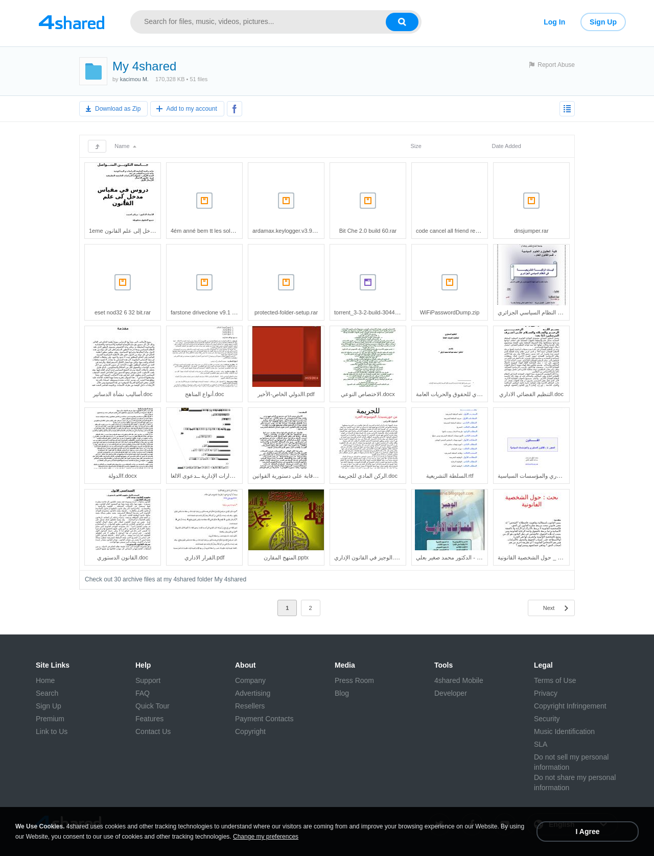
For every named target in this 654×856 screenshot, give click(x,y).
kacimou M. (134, 79)
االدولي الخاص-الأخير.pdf (286, 394)
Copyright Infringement (570, 706)
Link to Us (51, 731)
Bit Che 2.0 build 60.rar (368, 231)
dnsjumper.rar (531, 231)
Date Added (506, 146)
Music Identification (564, 731)
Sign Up (603, 22)
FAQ (142, 693)
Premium (50, 719)
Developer (450, 693)
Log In (554, 22)
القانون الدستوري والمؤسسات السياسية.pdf (548, 476)
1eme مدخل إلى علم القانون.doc (128, 231)
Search (47, 693)
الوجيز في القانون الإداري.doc (368, 557)
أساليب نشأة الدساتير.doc (123, 394)
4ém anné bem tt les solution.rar (211, 231)
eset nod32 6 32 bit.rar (123, 312)
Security (547, 719)
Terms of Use (555, 680)
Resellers (250, 706)
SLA (540, 744)
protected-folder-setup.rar (286, 312)
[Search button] (402, 22)
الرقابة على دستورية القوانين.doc (291, 476)
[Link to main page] (71, 22)
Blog (342, 693)
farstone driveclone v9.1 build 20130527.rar (225, 312)
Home (45, 680)
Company (250, 680)
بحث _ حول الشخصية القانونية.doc (538, 557)
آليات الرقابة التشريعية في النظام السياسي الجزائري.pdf (562, 312)
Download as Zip (118, 108)
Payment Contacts (264, 719)
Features (149, 719)
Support (147, 680)
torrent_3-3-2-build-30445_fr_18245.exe (384, 312)
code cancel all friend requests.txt (457, 231)
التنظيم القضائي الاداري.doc (531, 394)
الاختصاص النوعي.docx (367, 394)
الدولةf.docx (122, 476)
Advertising (252, 693)
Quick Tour (152, 706)
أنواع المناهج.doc (204, 394)
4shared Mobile (458, 680)
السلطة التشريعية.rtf (450, 476)
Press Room (354, 680)
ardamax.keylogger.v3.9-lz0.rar (291, 231)
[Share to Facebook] (234, 108)
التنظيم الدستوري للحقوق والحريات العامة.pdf (469, 394)
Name (125, 146)
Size (415, 146)
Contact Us (153, 731)
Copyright (250, 731)
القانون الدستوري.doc (122, 557)
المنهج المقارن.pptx (286, 557)
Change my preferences (265, 836)
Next (549, 608)
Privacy (545, 693)
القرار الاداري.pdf (204, 557)
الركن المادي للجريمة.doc (368, 476)
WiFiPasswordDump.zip (450, 312)
